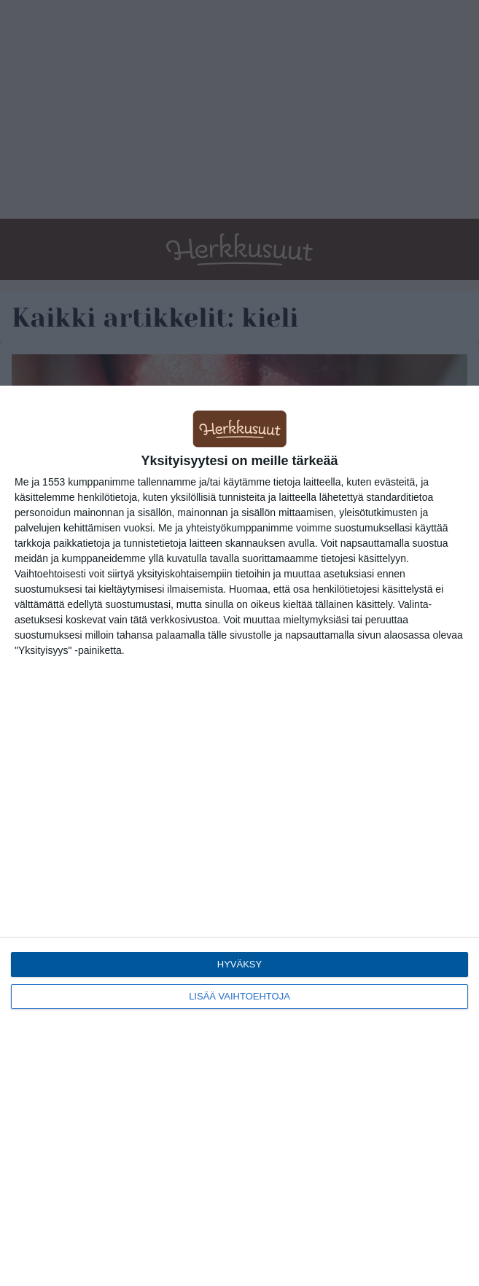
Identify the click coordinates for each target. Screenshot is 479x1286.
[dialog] (239, 836)
